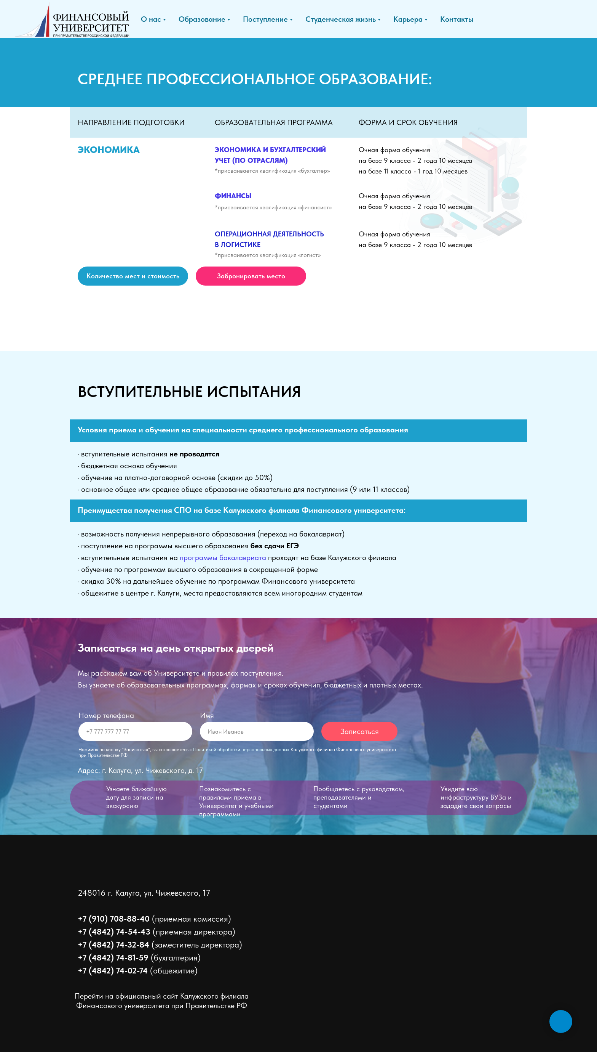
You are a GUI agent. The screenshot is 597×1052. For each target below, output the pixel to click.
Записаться (359, 731)
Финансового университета (123, 1005)
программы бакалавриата (223, 557)
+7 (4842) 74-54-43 (114, 931)
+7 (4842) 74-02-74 (113, 970)
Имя (207, 715)
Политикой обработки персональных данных (241, 749)
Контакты (456, 19)
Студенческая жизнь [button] (340, 19)
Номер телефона (106, 715)
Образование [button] (202, 19)
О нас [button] (151, 19)
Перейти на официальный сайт (127, 996)
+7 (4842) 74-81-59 (113, 957)
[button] (251, 276)
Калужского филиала (214, 996)
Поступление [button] (265, 19)
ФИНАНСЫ (233, 196)
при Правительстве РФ (209, 1005)
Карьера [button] (408, 19)
